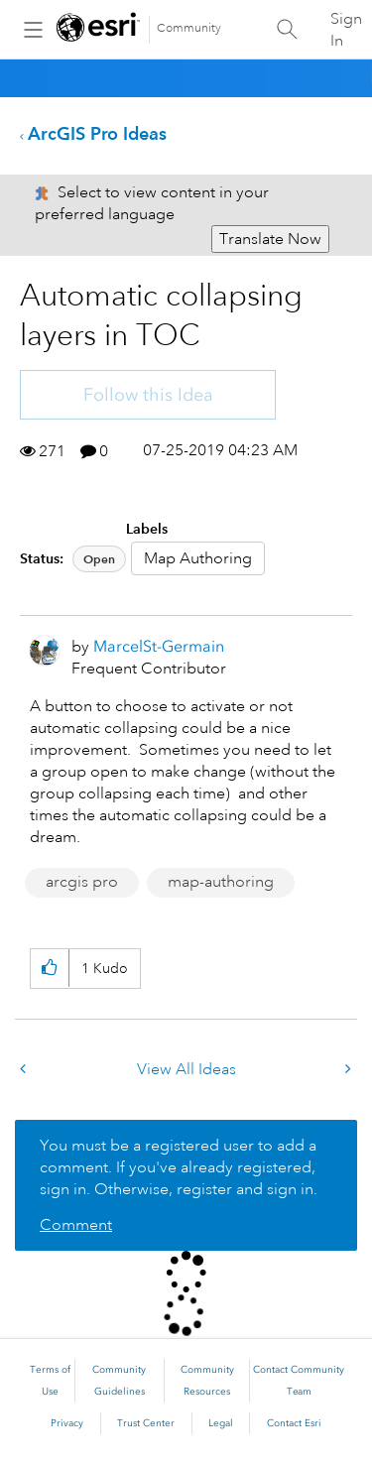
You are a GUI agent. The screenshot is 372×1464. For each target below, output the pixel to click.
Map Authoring (198, 558)
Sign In (346, 30)
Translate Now (270, 239)
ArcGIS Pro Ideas (97, 133)
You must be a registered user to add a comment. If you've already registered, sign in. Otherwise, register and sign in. (178, 1167)
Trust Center (146, 1423)
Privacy (67, 1423)
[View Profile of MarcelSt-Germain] (158, 646)
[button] (49, 968)
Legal (220, 1423)
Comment (76, 1225)
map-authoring (221, 882)
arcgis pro (82, 882)
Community (189, 28)
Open (99, 558)
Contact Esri (294, 1423)
